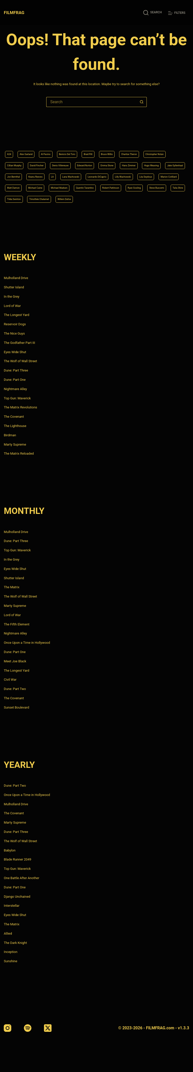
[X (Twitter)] (48, 1028)
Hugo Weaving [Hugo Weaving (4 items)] (76, 160)
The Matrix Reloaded (19, 454)
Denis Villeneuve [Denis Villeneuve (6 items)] (117, 147)
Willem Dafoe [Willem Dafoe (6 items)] (171, 198)
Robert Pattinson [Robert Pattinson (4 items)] (149, 186)
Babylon (9, 850)
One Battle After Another (21, 878)
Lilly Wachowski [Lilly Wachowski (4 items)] (104, 173)
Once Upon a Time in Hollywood (27, 643)
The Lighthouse (15, 426)
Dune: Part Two (15, 689)
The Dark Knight (15, 943)
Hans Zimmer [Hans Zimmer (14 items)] (46, 160)
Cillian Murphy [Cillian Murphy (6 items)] (55, 147)
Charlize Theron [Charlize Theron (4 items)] (168, 135)
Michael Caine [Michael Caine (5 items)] (46, 186)
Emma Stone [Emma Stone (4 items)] (17, 160)
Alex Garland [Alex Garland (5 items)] (32, 135)
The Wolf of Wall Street (20, 361)
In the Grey (11, 296)
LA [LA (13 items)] (9, 173)
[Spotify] (27, 1028)
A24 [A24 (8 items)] (10, 135)
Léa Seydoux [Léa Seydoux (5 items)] (136, 173)
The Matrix (11, 587)
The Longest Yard (16, 315)
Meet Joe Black (15, 661)
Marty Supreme (15, 444)
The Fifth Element (16, 624)
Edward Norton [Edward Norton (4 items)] (150, 147)
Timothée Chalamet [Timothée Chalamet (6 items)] (137, 198)
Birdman (10, 435)
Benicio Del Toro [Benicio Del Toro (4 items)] (86, 135)
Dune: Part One (15, 380)
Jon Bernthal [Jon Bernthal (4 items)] (139, 160)
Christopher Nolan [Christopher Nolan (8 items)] (21, 147)
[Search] (152, 12)
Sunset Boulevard (16, 707)
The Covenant (14, 416)
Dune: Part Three (16, 370)
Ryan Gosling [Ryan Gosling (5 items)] (17, 198)
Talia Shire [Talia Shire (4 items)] (76, 198)
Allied (8, 933)
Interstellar (11, 906)
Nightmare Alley (15, 389)
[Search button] (142, 102)
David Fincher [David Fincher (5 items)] (85, 147)
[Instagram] (7, 1028)
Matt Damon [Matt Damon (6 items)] (16, 186)
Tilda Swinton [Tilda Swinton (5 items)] (103, 198)
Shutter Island (14, 287)
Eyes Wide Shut (15, 352)
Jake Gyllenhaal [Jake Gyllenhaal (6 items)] (108, 160)
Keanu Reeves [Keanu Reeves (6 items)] (169, 160)
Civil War (10, 680)
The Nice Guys (14, 333)
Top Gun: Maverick (17, 398)
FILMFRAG (15, 12)
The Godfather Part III (19, 343)
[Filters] (176, 13)
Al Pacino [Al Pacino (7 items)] (57, 135)
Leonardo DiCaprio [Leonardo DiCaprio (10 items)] (69, 173)
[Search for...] (91, 102)
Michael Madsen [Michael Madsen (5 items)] (78, 186)
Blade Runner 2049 (17, 860)
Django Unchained (17, 896)
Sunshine (10, 961)
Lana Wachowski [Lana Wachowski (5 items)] (33, 173)
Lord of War (12, 306)
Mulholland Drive (16, 278)
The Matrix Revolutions (20, 407)
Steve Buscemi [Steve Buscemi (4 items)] (47, 198)
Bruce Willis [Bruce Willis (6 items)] (138, 135)
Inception (10, 952)
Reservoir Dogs (15, 324)
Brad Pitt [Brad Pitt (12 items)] (114, 135)
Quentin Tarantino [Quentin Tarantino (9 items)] (114, 186)
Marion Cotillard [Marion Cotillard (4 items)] (166, 173)
